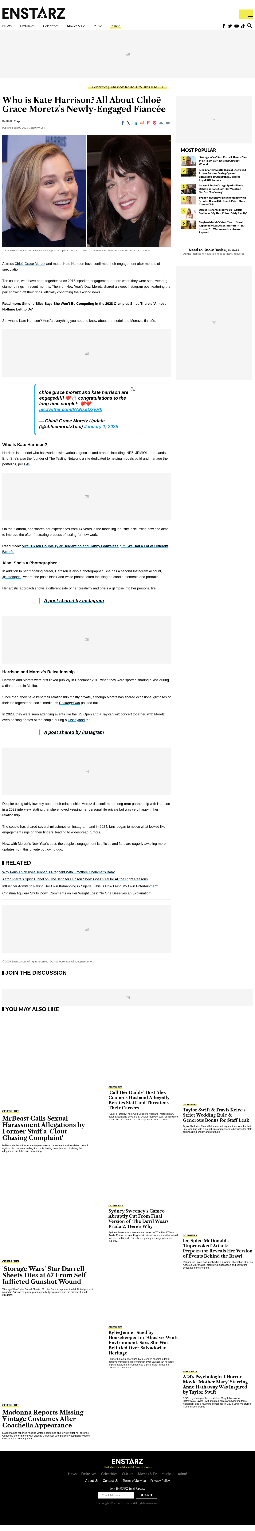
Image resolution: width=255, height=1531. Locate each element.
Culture (127, 1479)
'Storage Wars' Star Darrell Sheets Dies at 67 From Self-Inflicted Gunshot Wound (223, 166)
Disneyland (76, 726)
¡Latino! (151, 28)
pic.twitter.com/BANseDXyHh (70, 415)
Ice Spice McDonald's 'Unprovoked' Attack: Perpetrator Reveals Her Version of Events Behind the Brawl (218, 1254)
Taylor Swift (111, 720)
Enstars (33, 12)
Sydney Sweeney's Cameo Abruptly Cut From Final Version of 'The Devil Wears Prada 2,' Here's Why (138, 1224)
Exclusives (35, 28)
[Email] (161, 128)
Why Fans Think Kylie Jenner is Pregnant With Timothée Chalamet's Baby (58, 878)
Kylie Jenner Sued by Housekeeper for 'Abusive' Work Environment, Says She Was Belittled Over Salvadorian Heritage (143, 1348)
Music (128, 28)
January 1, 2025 (101, 432)
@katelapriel (11, 583)
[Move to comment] (168, 128)
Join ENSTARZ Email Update (127, 1494)
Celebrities (66, 28)
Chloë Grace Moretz (30, 270)
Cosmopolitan (69, 709)
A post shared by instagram (74, 606)
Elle (27, 470)
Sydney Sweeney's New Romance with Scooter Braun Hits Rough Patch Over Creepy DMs (222, 207)
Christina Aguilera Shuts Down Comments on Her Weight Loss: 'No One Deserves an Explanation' (76, 899)
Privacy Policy (160, 1486)
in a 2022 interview (16, 815)
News (72, 1479)
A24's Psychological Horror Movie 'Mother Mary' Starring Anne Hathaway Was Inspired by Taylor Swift (215, 1390)
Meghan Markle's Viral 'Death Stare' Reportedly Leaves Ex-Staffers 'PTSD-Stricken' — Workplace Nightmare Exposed (222, 233)
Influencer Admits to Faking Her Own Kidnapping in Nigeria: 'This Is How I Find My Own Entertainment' (80, 892)
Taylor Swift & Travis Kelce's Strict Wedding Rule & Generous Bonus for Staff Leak (216, 1121)
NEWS (9, 28)
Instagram (135, 292)
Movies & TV (99, 28)
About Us (91, 1486)
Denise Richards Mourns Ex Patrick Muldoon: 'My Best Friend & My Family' (223, 217)
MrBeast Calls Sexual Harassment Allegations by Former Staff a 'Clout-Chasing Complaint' (43, 1134)
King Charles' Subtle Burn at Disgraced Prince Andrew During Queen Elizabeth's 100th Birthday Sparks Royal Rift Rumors (222, 180)
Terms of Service (134, 1486)
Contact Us (110, 1486)
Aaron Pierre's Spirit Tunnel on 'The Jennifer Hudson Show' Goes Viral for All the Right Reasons (75, 885)
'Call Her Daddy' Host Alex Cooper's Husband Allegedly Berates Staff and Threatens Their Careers (139, 1106)
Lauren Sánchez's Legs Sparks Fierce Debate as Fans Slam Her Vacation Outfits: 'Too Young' (221, 194)
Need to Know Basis (206, 255)
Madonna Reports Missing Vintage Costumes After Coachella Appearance (42, 1425)
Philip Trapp (13, 127)
